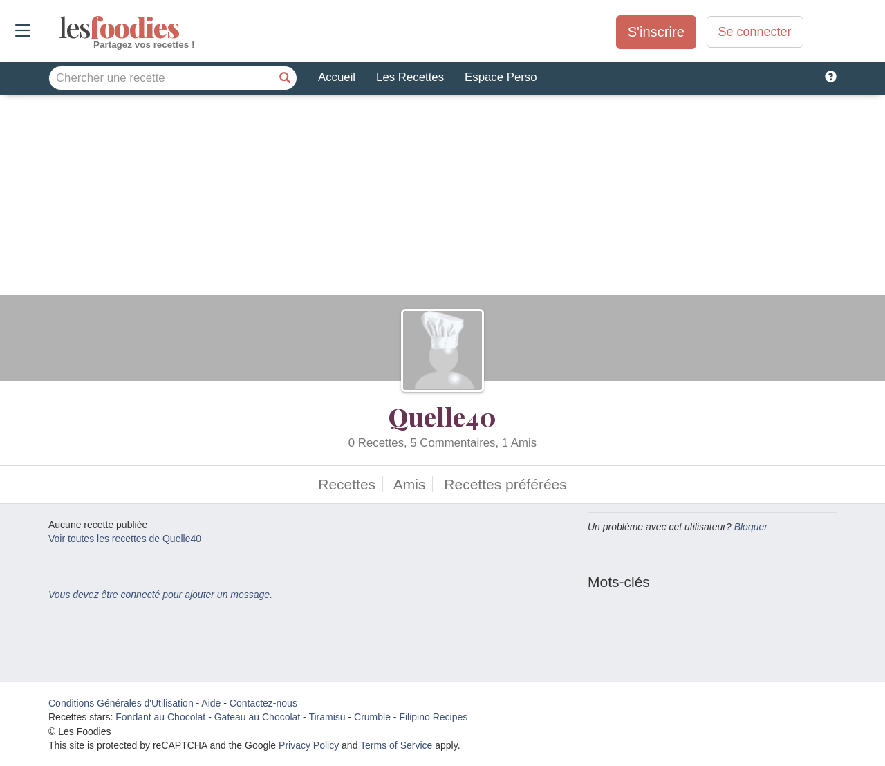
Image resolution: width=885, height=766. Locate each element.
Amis (409, 484)
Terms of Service (396, 745)
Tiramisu (326, 716)
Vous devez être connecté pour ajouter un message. (160, 594)
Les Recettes (410, 77)
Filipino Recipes (433, 716)
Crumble (372, 716)
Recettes (346, 484)
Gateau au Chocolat (257, 716)
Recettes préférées (505, 484)
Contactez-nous (263, 703)
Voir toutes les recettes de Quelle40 (124, 538)
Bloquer (750, 526)
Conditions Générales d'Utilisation (121, 703)
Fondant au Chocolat (160, 716)
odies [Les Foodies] (60, 27)
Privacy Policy (309, 745)
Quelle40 (442, 416)
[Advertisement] (442, 198)
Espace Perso (501, 77)
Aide (211, 703)
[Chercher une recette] (284, 78)
